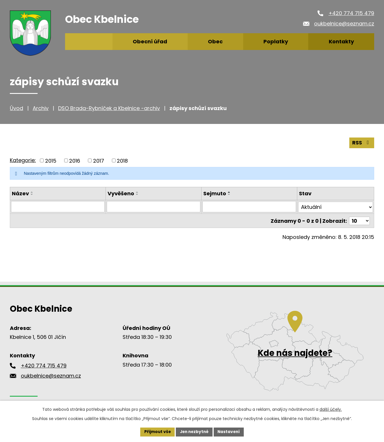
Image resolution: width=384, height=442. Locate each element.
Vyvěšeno (121, 193)
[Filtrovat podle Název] (58, 206)
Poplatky (275, 41)
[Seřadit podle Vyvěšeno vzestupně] (137, 192)
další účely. (331, 409)
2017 (98, 160)
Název (20, 193)
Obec (215, 41)
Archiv (41, 108)
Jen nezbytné (194, 431)
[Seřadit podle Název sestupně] (32, 194)
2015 (50, 160)
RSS (361, 142)
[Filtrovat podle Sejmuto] (249, 206)
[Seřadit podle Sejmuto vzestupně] (229, 192)
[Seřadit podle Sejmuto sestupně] (229, 194)
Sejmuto (214, 193)
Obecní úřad (150, 41)
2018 (122, 160)
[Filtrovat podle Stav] (335, 206)
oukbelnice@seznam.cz (344, 23)
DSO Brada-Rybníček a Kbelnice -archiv (109, 108)
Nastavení (230, 431)
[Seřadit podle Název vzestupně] (32, 192)
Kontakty (341, 41)
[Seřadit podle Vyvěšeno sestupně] (137, 194)
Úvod (16, 108)
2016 (74, 160)
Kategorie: (23, 160)
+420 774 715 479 (351, 13)
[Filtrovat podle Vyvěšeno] (153, 206)
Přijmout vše (156, 431)
